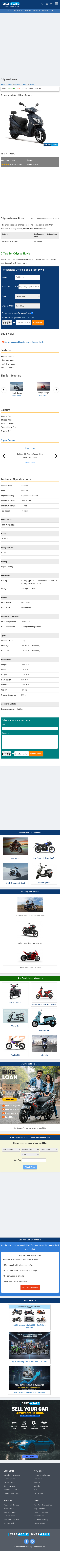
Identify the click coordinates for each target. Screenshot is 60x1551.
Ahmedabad (8, 1490)
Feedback (44, 1512)
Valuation (28, 11)
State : (4, 296)
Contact (36, 1512)
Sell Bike (9, 11)
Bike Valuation (9, 1509)
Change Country (39, 1523)
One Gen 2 (43, 395)
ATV (35, 1490)
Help (35, 1509)
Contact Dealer (30, 462)
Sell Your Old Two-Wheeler (30, 1240)
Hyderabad (16, 1475)
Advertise (42, 1509)
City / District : (8, 306)
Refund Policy (39, 1516)
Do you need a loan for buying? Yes (16, 313)
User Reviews (35, 89)
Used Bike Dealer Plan (11, 1519)
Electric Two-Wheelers (42, 1475)
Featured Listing (9, 1516)
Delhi (5, 1486)
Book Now (37, 322)
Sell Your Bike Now (30, 1287)
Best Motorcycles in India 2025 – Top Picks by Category (29, 1317)
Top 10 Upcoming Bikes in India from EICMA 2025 (29, 1347)
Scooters (37, 1482)
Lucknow (12, 1486)
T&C (35, 1519)
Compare (30, 160)
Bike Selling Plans (10, 1512)
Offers (11, 89)
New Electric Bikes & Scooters (30, 978)
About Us (37, 1505)
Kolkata (6, 1493)
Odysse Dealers (8, 440)
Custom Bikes (38, 1493)
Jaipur (16, 1490)
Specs (24, 89)
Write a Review (32, 164)
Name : (5, 277)
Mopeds (36, 1486)
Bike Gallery (30, 448)
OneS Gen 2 (16, 396)
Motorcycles (38, 1479)
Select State (42, 4)
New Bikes (45, 11)
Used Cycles (15, 1493)
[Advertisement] (30, 44)
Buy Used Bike (18, 11)
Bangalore (7, 1475)
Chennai (7, 1482)
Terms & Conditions (28, 318)
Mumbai (7, 1479)
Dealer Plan (36, 11)
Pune (13, 1479)
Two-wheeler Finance (11, 1505)
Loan (51, 11)
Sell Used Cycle (9, 1523)
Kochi (13, 1482)
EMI (18, 89)
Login (49, 4)
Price (4, 89)
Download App (47, 1505)
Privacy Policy (43, 1519)
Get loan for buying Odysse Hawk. (24, 342)
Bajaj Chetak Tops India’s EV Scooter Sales (29, 1380)
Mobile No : (6, 287)
